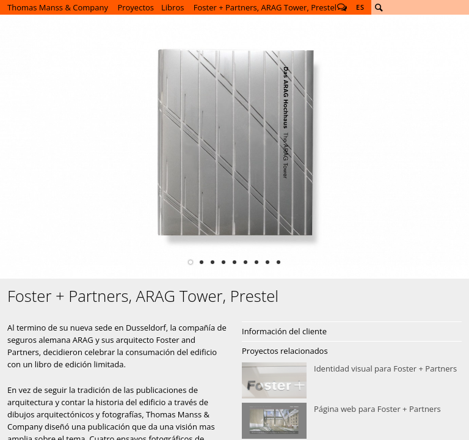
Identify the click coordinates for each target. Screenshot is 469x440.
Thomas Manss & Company (57, 7)
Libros (172, 7)
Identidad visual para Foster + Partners (351, 381)
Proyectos (135, 7)
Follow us (342, 7)
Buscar (378, 7)
